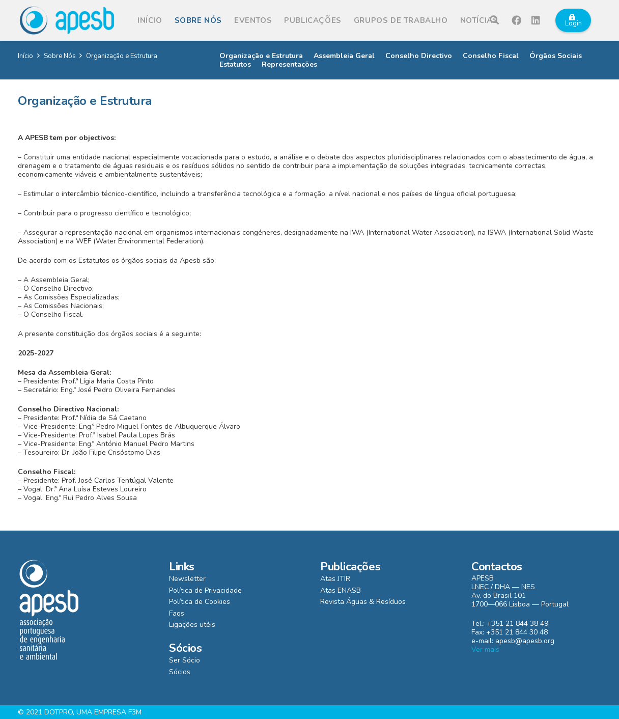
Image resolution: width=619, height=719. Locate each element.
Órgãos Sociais (555, 56)
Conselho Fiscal (491, 56)
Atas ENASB (340, 590)
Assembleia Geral (344, 56)
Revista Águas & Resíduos (363, 601)
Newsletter (187, 579)
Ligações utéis (192, 624)
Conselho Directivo (418, 56)
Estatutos (235, 64)
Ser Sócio (184, 660)
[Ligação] (67, 20)
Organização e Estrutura (261, 56)
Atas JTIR (335, 579)
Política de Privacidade (205, 590)
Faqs (176, 613)
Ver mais (485, 649)
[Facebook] (516, 20)
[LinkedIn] (536, 20)
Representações (289, 64)
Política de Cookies (199, 601)
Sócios (179, 672)
